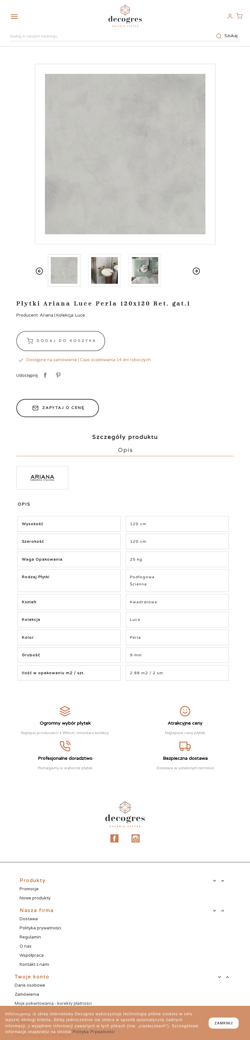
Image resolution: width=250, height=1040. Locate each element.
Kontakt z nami (34, 964)
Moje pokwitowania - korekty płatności (53, 1003)
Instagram (136, 838)
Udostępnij (44, 375)
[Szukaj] (125, 36)
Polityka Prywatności (94, 1032)
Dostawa (29, 919)
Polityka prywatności (40, 928)
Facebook (114, 838)
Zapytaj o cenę (58, 408)
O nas (26, 946)
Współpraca (32, 955)
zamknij (224, 1023)
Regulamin (30, 937)
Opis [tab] (125, 450)
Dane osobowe (30, 985)
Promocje (29, 889)
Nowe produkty (35, 898)
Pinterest (57, 375)
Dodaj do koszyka (60, 341)
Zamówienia (27, 994)
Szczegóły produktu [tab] (125, 437)
